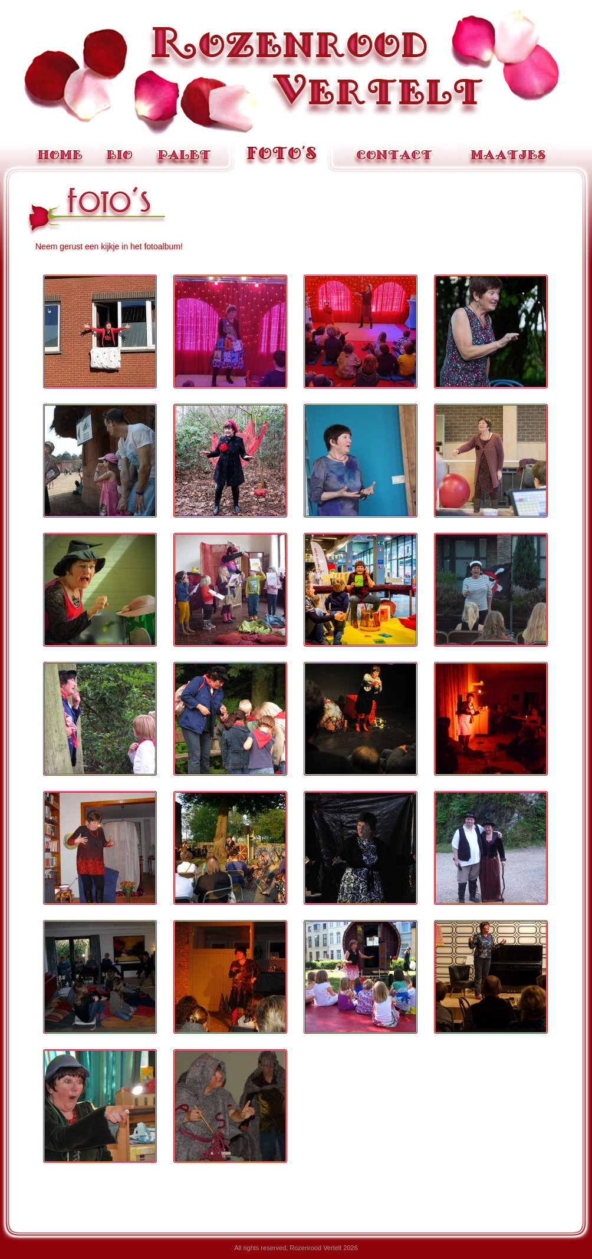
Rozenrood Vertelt (296, 72)
